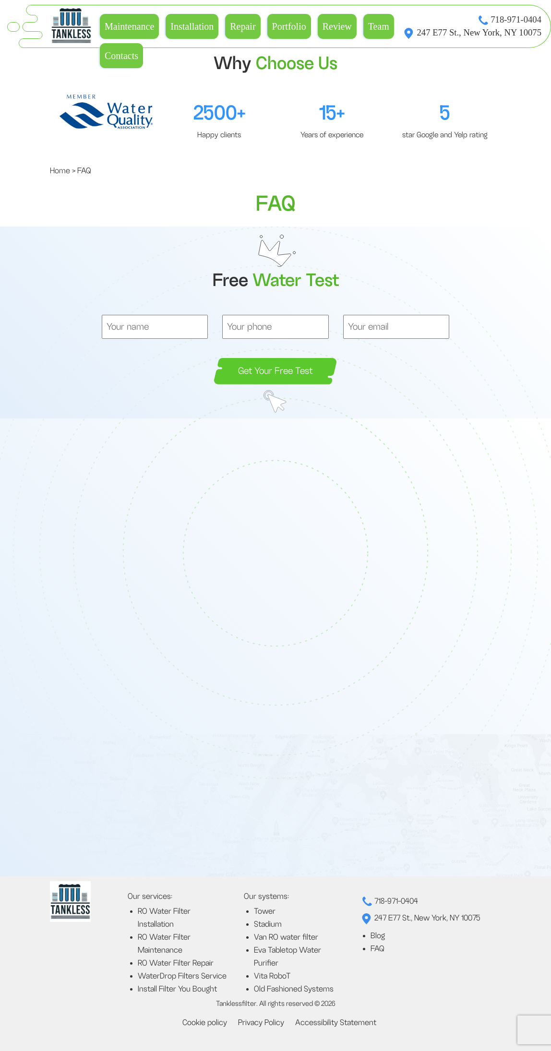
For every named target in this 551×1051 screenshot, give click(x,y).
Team (378, 26)
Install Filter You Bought (177, 989)
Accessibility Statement (335, 1022)
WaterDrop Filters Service (182, 976)
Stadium (268, 924)
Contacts (121, 55)
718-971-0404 (516, 19)
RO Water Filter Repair (176, 963)
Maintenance (129, 26)
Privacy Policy (261, 1022)
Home (60, 171)
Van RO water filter (286, 937)
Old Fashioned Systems (294, 989)
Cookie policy (204, 1022)
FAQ (377, 948)
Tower (265, 911)
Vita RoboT (272, 976)
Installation (192, 26)
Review (337, 26)
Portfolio (289, 26)
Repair (242, 26)
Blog (378, 936)
